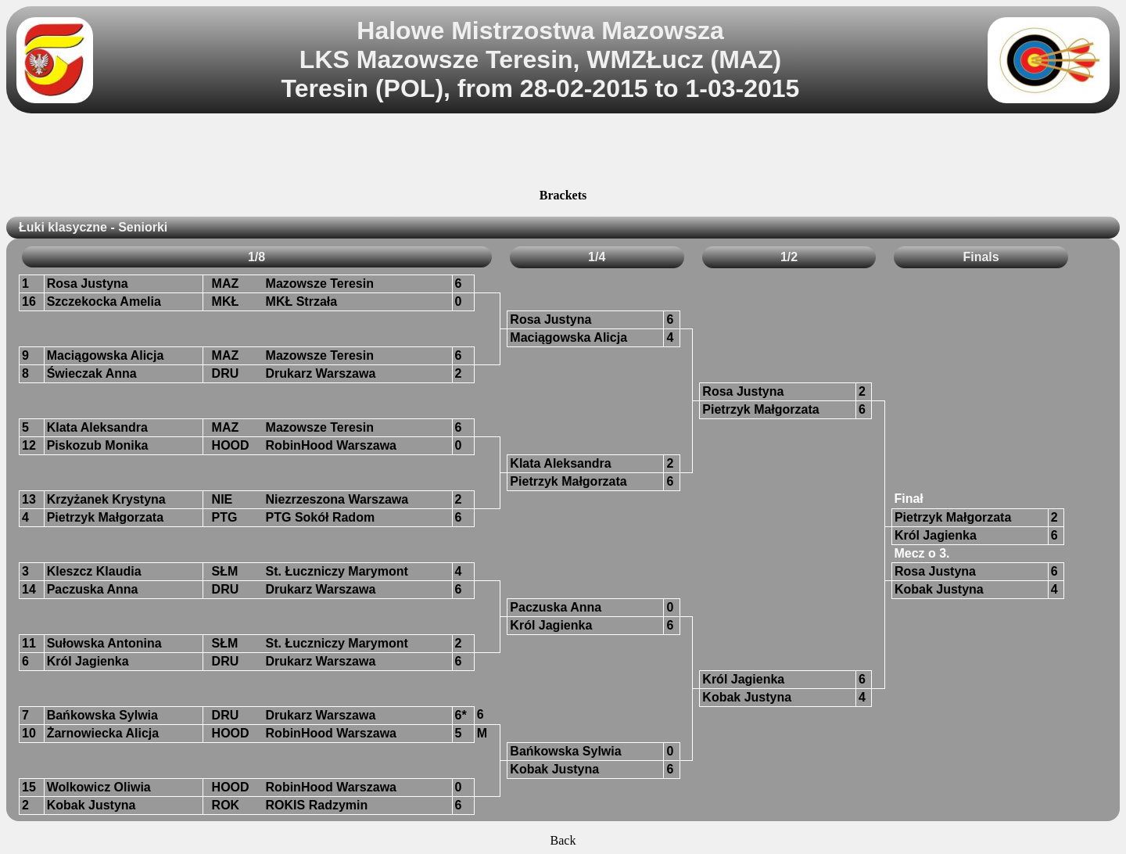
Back (563, 840)
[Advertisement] (563, 153)
